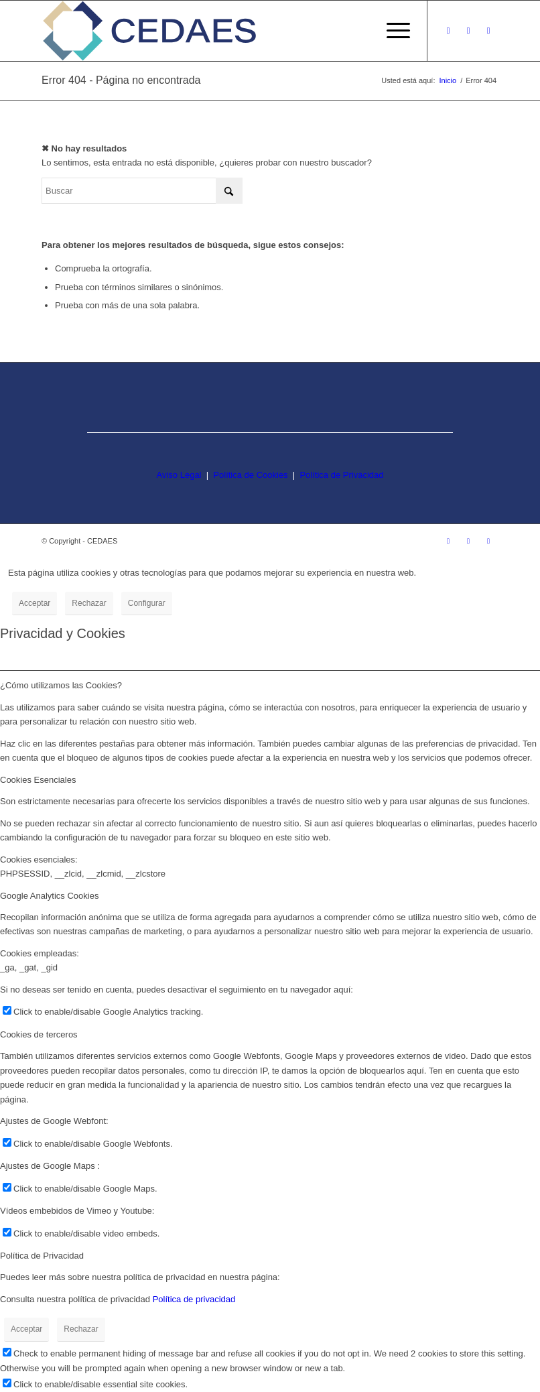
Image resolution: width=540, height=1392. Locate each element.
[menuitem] (391, 31)
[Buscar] (142, 191)
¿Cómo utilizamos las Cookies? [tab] (61, 685)
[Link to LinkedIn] (488, 31)
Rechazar (89, 603)
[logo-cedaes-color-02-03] (149, 31)
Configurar (146, 603)
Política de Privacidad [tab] (42, 1256)
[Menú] (391, 31)
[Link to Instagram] (448, 31)
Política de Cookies (250, 475)
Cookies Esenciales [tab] (38, 780)
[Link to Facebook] (468, 31)
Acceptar (34, 603)
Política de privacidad (194, 1299)
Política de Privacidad (341, 475)
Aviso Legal (179, 475)
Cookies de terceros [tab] (39, 1034)
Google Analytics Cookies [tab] (49, 896)
